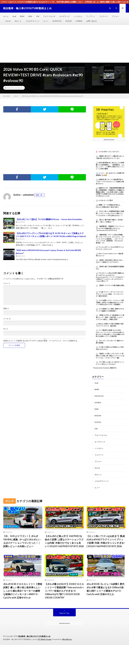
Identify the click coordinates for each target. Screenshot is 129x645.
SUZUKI (68, 21)
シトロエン (78, 16)
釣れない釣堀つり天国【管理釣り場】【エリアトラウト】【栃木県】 (110, 325)
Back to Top (64, 613)
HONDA (79, 21)
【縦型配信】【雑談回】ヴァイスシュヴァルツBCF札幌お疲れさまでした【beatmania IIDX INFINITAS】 (110, 228)
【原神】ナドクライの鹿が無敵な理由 (111, 285)
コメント (6, 283)
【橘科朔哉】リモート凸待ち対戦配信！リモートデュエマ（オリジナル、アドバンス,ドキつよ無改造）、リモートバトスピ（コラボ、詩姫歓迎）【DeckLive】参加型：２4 (110, 239)
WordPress (67, 639)
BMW (22, 16)
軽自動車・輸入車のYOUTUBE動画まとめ (34, 636)
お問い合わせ (91, 21)
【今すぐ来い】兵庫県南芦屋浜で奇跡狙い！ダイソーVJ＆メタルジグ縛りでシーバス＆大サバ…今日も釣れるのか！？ (110, 213)
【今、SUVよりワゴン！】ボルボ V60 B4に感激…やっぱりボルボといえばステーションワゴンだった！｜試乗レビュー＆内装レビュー (22, 541)
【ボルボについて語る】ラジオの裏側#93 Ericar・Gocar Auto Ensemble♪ (49, 219)
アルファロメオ (49, 16)
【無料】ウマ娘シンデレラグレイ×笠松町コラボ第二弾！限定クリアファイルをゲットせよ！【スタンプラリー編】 (110, 356)
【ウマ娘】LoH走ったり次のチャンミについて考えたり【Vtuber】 (110, 363)
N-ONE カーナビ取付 (105, 200)
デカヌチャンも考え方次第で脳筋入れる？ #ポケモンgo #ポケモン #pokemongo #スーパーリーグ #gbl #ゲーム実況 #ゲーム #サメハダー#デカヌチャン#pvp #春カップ (110, 277)
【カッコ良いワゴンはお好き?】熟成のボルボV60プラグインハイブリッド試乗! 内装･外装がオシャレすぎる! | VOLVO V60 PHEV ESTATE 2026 (106, 541)
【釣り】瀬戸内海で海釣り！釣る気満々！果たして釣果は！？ (109, 221)
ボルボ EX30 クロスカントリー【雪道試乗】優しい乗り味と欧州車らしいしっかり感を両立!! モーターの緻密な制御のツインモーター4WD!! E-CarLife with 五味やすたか (22, 591)
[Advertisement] (64, 43)
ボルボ (8, 21)
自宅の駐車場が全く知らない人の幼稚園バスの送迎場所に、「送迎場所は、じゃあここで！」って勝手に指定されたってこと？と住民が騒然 (110, 166)
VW (37, 16)
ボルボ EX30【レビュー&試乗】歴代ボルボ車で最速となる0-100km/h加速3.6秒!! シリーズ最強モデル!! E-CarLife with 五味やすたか (105, 589)
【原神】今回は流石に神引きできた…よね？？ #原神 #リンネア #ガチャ (110, 261)
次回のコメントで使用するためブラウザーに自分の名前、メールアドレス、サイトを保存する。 (41, 341)
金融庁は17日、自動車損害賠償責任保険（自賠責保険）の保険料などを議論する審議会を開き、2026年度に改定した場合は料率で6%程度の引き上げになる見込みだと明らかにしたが (110, 192)
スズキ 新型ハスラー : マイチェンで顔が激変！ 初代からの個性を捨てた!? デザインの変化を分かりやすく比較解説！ (110, 302)
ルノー (46, 21)
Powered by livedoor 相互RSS (104, 368)
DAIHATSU (57, 21)
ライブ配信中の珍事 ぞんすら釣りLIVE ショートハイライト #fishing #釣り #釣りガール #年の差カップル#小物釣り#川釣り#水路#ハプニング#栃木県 (110, 333)
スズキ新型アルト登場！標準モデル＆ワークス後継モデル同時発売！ (110, 310)
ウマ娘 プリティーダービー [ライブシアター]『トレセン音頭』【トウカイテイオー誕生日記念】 (110, 294)
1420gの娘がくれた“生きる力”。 (109, 151)
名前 (6, 308)
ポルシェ (17, 21)
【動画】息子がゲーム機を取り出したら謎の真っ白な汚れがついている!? (110, 157)
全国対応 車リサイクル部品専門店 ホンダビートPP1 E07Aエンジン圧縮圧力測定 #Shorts (110, 182)
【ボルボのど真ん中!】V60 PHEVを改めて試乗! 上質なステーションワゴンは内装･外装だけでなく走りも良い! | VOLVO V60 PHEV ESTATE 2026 (64, 541)
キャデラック (64, 16)
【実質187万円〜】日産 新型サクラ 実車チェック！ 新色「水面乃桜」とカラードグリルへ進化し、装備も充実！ (110, 317)
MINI (30, 16)
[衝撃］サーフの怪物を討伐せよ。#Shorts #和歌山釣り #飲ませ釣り (109, 206)
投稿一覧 (39, 195)
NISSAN (98, 416)
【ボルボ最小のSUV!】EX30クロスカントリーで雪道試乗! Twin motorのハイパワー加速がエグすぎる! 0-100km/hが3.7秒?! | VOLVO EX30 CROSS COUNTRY (64, 591)
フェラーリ (103, 16)
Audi (14, 16)
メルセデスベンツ (32, 21)
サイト (6, 329)
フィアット (90, 16)
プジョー (115, 16)
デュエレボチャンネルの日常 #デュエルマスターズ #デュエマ (110, 248)
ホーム (6, 16)
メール (7, 319)
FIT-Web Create (44, 639)
